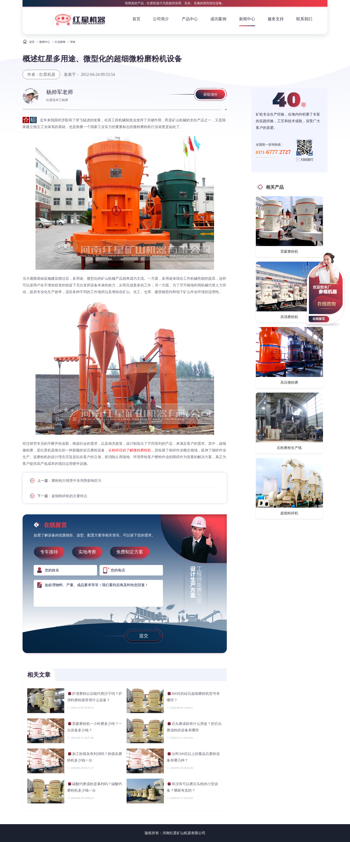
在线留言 (318, 319)
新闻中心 (247, 19)
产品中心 (190, 19)
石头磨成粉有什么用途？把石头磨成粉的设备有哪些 (194, 727)
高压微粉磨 (289, 382)
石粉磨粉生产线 (289, 448)
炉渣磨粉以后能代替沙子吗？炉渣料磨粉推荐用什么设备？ (94, 697)
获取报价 (210, 94)
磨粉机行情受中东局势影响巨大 (77, 480)
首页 (136, 19)
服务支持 (276, 19)
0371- (273, 152)
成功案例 (218, 19)
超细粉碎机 (289, 513)
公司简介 (161, 19)
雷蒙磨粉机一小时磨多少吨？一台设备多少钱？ (94, 727)
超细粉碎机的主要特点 (69, 496)
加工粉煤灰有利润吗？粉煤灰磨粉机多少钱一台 (94, 757)
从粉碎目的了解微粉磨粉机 (129, 450)
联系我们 (304, 19)
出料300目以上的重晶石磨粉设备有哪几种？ (193, 757)
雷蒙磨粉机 (289, 251)
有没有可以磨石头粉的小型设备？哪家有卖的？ (192, 787)
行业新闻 (60, 41)
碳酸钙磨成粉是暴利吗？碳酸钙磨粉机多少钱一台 (94, 787)
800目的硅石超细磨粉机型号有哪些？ (193, 697)
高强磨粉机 (289, 317)
